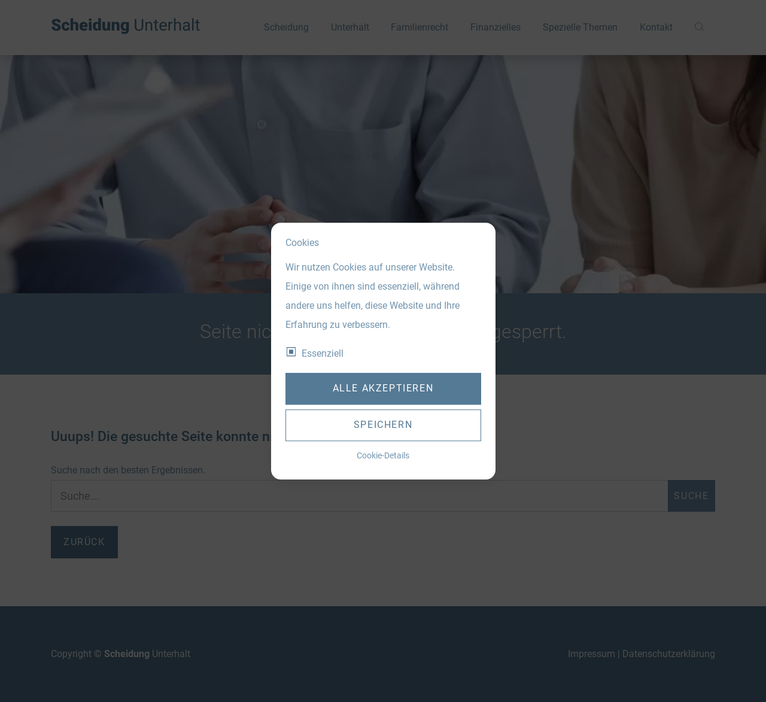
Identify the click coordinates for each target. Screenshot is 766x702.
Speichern (383, 425)
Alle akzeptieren (383, 388)
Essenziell (323, 353)
